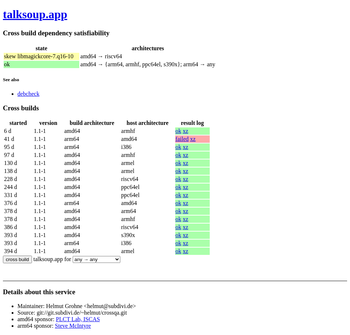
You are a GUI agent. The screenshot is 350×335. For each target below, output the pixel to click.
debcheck (28, 94)
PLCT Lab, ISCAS (78, 319)
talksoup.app (35, 14)
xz (185, 131)
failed (182, 139)
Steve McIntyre (73, 326)
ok (178, 131)
